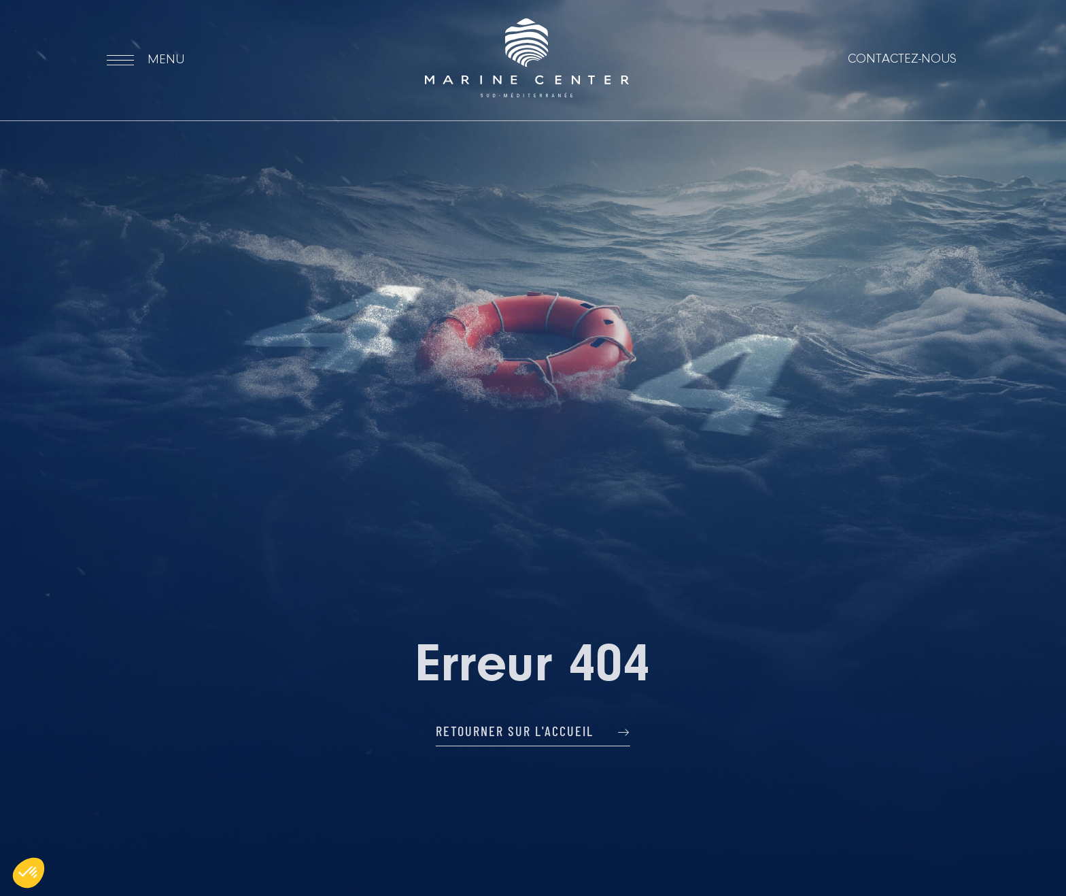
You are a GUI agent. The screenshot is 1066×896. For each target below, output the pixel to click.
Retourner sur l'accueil (533, 731)
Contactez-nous (902, 59)
